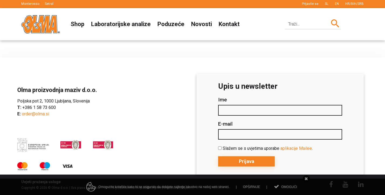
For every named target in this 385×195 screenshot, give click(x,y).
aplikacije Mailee (296, 148)
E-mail (225, 124)
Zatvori (306, 179)
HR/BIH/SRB (354, 4)
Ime (222, 100)
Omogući (289, 187)
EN (337, 4)
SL (326, 4)
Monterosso (30, 4)
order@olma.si (35, 113)
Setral (49, 4)
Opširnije (251, 187)
